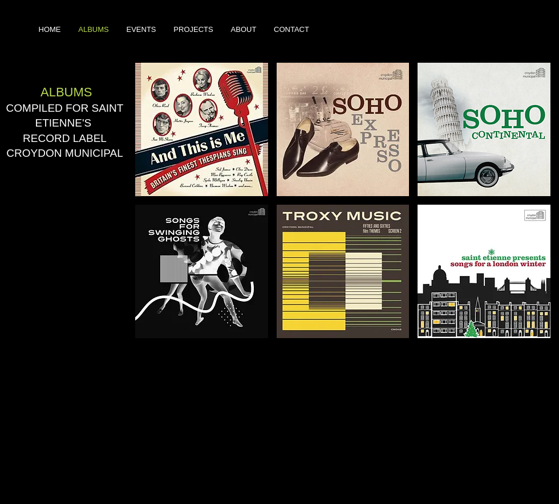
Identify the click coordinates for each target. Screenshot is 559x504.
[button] (201, 129)
